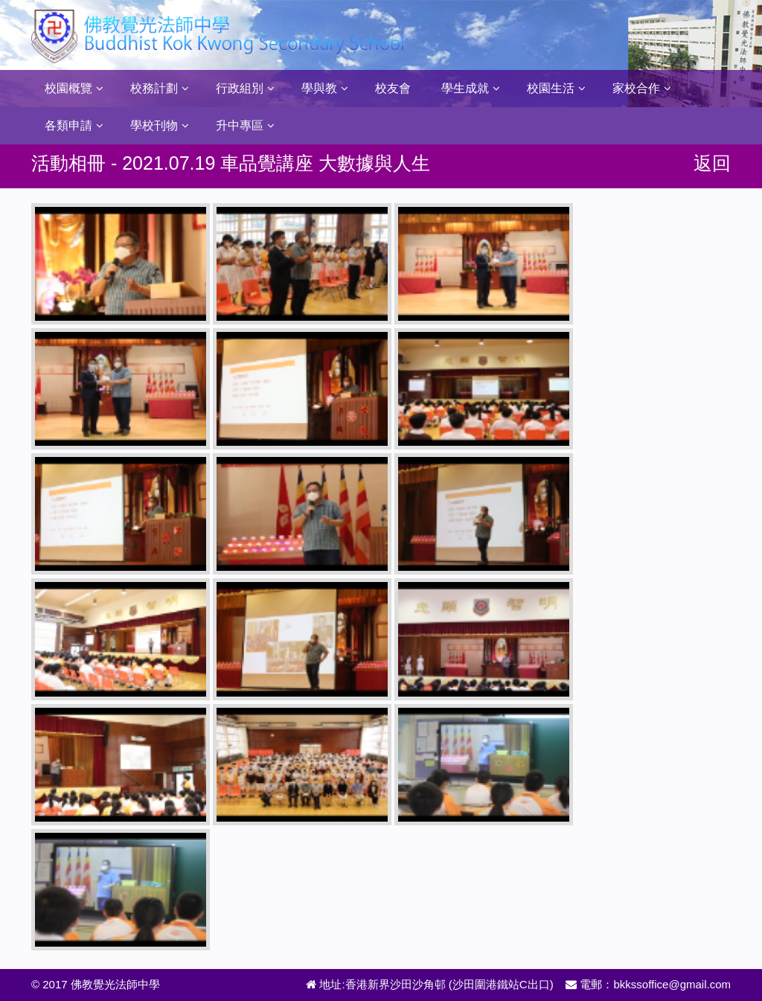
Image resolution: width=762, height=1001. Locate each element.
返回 (712, 163)
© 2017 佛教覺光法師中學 (95, 984)
